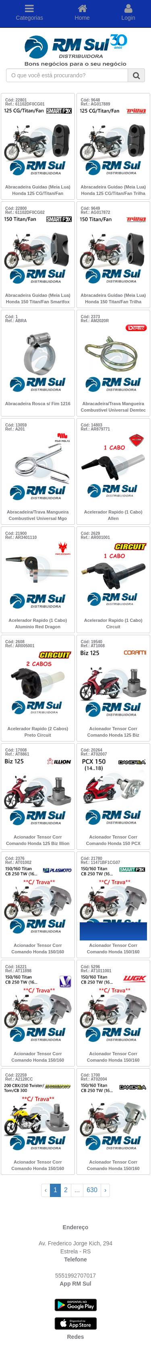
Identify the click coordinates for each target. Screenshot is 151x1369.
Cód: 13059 (16, 425)
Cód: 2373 (90, 317)
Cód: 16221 (16, 967)
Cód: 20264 (91, 750)
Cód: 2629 (90, 533)
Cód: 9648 (90, 100)
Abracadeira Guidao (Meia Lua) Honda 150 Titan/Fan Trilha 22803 (113, 299)
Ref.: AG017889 (95, 104)
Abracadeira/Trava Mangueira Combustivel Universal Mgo (37, 515)
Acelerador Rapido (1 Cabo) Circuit (113, 623)
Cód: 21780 (91, 858)
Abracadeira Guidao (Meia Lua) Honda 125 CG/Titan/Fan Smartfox (37, 190)
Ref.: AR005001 (19, 646)
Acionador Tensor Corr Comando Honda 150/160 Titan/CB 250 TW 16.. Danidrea (113, 1166)
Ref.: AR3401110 (21, 537)
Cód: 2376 (15, 858)
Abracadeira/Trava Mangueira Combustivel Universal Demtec (113, 406)
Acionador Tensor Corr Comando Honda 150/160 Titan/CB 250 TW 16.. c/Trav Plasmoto (37, 949)
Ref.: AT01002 (18, 862)
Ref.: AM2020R (95, 321)
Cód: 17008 (16, 750)
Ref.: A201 (15, 429)
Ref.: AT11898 (18, 971)
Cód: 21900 (16, 533)
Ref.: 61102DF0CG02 (25, 212)
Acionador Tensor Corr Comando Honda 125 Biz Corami (113, 732)
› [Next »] (105, 1190)
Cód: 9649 (90, 208)
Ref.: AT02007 (94, 754)
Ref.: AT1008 (93, 646)
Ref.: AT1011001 (96, 971)
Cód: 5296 (90, 967)
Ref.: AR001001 (95, 537)
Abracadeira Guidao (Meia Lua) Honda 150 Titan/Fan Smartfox (37, 298)
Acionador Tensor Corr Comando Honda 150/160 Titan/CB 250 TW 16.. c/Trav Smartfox (113, 949)
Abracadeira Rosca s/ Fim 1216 (37, 403)
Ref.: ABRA (16, 321)
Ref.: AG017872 (95, 212)
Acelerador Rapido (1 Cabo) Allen (113, 515)
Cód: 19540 (91, 642)
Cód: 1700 (90, 1075)
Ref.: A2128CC (19, 1079)
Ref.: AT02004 (94, 1079)
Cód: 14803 (91, 425)
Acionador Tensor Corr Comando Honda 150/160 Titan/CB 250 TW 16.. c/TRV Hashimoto (37, 1166)
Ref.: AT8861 (17, 754)
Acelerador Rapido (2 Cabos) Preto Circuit (37, 731)
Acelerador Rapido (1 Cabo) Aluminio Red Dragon (37, 623)
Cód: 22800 (16, 208)
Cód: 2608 (15, 642)
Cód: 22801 (16, 100)
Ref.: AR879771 (95, 429)
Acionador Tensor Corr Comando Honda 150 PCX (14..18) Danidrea (113, 841)
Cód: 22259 (16, 1075)
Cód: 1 (11, 317)
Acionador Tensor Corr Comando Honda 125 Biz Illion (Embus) (38, 841)
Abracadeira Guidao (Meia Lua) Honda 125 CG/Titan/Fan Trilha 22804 (113, 190)
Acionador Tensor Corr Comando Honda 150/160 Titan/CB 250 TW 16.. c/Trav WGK (113, 1057)
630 (92, 1190)
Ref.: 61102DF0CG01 (25, 104)
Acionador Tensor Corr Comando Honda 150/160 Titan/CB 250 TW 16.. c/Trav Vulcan (37, 1057)
